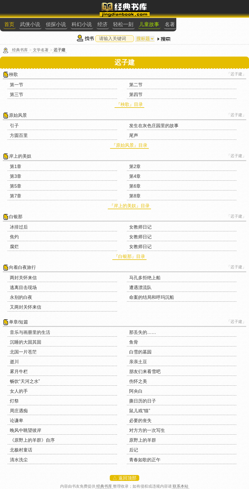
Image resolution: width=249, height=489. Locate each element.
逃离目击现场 (23, 287)
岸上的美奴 (20, 156)
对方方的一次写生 (147, 430)
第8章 (135, 196)
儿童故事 (149, 24)
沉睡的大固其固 (25, 342)
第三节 (16, 94)
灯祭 (14, 401)
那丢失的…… (142, 332)
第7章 (15, 196)
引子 (14, 125)
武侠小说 (30, 24)
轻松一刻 (123, 24)
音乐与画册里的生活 (30, 332)
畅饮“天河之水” (25, 381)
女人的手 (19, 391)
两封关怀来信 (23, 277)
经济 (102, 24)
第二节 (136, 84)
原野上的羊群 (142, 440)
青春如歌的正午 (145, 459)
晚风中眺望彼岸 (25, 430)
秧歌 (13, 74)
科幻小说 (82, 24)
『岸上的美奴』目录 (129, 205)
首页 (9, 24)
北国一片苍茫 (23, 352)
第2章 (135, 166)
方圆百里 (19, 135)
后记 (133, 450)
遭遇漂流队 (140, 287)
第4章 (135, 176)
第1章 (15, 166)
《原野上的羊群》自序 (32, 440)
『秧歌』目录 (129, 104)
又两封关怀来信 (25, 307)
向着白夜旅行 (22, 267)
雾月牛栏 (19, 371)
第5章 (15, 186)
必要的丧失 (140, 420)
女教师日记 (140, 227)
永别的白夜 (21, 297)
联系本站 (180, 486)
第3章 (15, 176)
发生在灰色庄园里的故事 (154, 125)
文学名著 (41, 50)
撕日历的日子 (142, 401)
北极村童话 (21, 450)
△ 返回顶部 (124, 478)
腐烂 (14, 246)
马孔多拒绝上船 (145, 277)
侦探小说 (56, 24)
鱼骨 (133, 342)
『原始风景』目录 (129, 145)
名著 (170, 24)
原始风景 (18, 115)
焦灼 (14, 236)
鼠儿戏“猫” (139, 410)
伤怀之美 (138, 381)
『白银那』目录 (129, 256)
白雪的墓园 (140, 352)
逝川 (14, 361)
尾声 (133, 135)
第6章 (135, 186)
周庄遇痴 (19, 410)
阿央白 (136, 391)
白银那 (15, 216)
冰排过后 (19, 227)
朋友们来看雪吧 (145, 371)
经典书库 (20, 50)
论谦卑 (16, 420)
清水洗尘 (19, 459)
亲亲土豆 (138, 361)
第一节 (16, 84)
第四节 (136, 94)
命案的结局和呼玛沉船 (151, 297)
